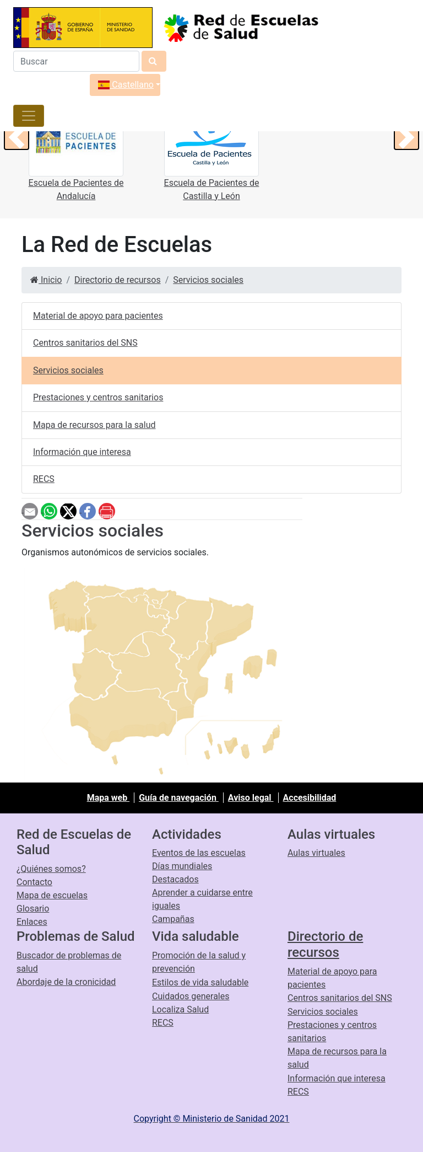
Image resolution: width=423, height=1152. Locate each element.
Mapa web (108, 797)
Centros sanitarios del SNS (85, 342)
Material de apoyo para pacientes (98, 315)
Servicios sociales (208, 280)
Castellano (126, 84)
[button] (16, 137)
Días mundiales (182, 866)
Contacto (34, 882)
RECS (44, 479)
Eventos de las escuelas (199, 853)
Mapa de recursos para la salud (94, 425)
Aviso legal (251, 797)
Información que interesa (82, 452)
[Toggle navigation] (28, 116)
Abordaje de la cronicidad (66, 982)
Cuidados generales (190, 996)
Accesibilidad (310, 797)
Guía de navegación (179, 797)
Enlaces (32, 922)
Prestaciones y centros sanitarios (98, 397)
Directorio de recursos (117, 280)
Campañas (173, 919)
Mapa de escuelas (52, 895)
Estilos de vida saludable (200, 982)
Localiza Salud (180, 1009)
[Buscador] (76, 61)
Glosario (33, 908)
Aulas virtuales (316, 853)
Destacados (175, 879)
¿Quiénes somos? (51, 869)
